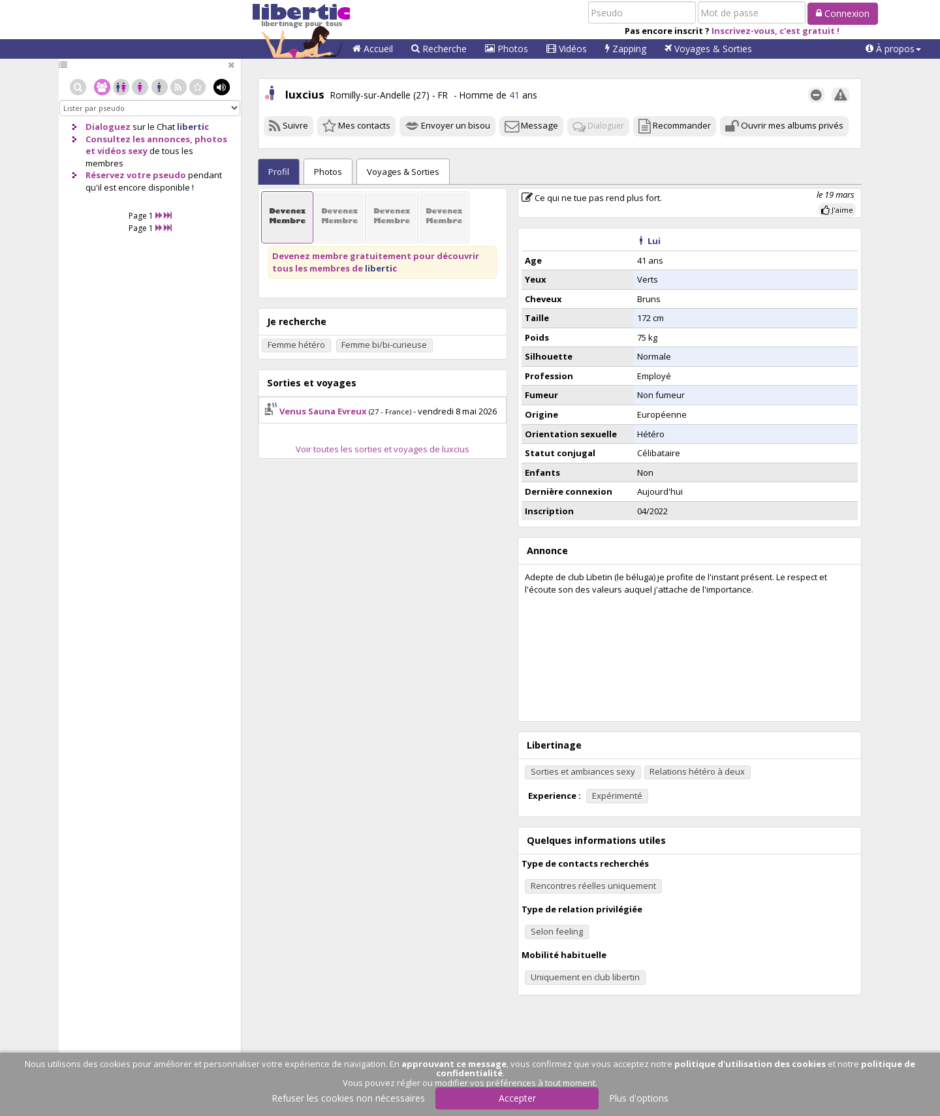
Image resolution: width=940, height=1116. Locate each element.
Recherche (439, 48)
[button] (893, 49)
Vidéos (566, 48)
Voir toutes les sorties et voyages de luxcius (382, 449)
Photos (506, 48)
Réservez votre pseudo (136, 175)
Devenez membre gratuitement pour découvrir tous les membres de (375, 262)
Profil (278, 172)
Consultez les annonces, (139, 139)
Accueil (372, 48)
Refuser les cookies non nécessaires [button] (348, 1098)
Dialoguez (108, 126)
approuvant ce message (454, 1064)
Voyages (708, 48)
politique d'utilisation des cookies (750, 1064)
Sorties (403, 172)
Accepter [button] (517, 1098)
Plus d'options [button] (638, 1098)
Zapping (625, 48)
